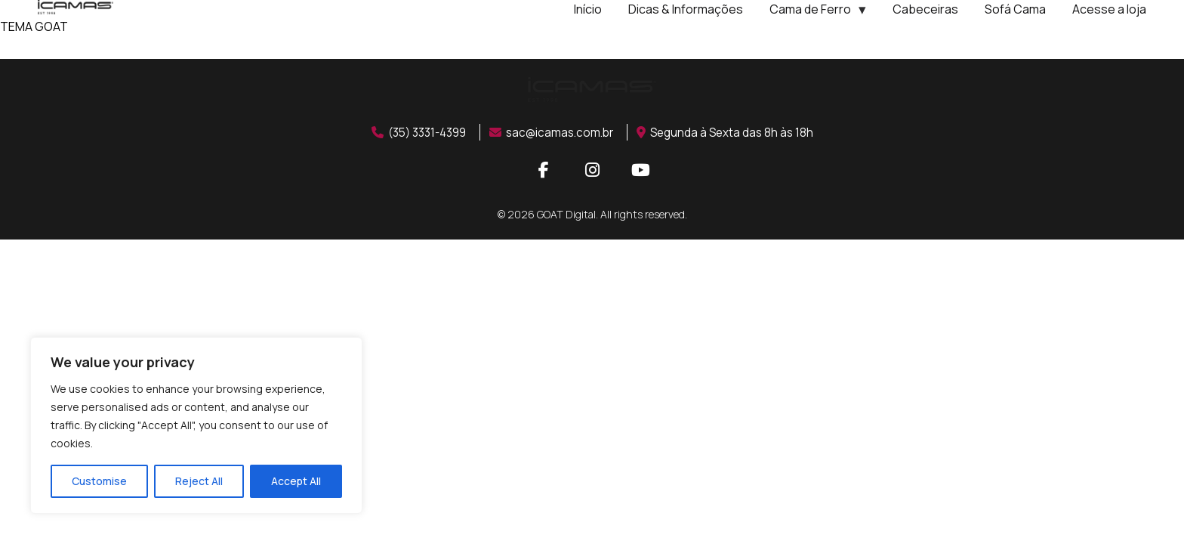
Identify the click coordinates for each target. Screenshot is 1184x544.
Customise (99, 481)
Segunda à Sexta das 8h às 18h (732, 132)
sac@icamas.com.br (553, 132)
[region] (196, 425)
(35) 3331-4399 (413, 132)
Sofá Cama (1015, 9)
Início (588, 9)
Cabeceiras (925, 9)
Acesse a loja (1109, 9)
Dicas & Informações (685, 9)
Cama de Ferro (810, 9)
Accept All (296, 481)
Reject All (199, 481)
